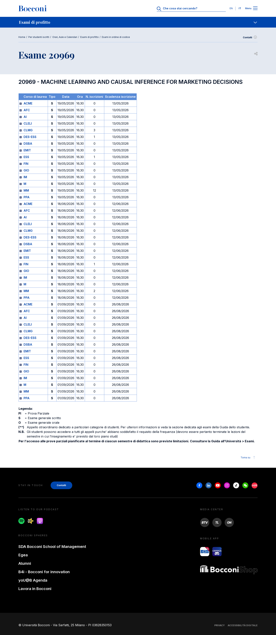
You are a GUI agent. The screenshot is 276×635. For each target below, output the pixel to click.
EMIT (27, 150)
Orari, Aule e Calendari (64, 37)
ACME (28, 103)
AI (25, 117)
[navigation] (138, 22)
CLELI (28, 123)
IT (240, 8)
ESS (26, 157)
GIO (26, 170)
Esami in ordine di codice (116, 37)
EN (231, 8)
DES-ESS (30, 137)
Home (21, 37)
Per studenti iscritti (38, 37)
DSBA (28, 143)
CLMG (28, 130)
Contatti (250, 37)
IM (25, 177)
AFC (27, 110)
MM (26, 190)
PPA (27, 197)
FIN (26, 164)
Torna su (248, 457)
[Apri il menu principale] (255, 8)
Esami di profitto (89, 37)
